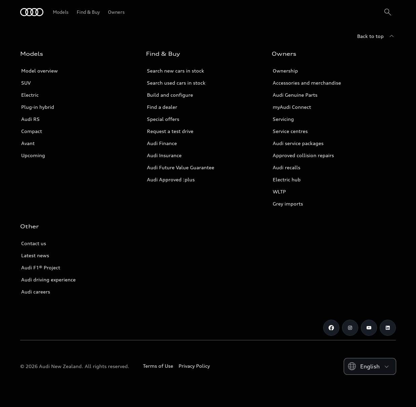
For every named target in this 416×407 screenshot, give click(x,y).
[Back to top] (376, 36)
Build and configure (170, 95)
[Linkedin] (388, 328)
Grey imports (288, 204)
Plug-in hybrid (37, 107)
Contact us (33, 243)
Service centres (290, 131)
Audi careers (35, 292)
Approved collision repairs (303, 155)
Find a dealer (162, 107)
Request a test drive (170, 131)
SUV (26, 83)
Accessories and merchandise (307, 83)
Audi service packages (298, 143)
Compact (31, 131)
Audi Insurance (164, 155)
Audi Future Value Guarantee (180, 167)
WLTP (279, 191)
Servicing (283, 119)
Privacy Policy (194, 366)
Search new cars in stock (175, 71)
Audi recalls (286, 167)
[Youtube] (369, 328)
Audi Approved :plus (171, 179)
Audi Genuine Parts (295, 95)
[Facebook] (331, 328)
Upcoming (33, 155)
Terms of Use (158, 366)
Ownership (285, 71)
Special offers (163, 119)
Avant (28, 143)
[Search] (388, 12)
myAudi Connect (292, 107)
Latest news (35, 255)
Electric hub (287, 179)
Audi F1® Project (40, 267)
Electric (30, 95)
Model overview (39, 71)
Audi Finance (162, 143)
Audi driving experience (48, 279)
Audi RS (30, 119)
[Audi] (31, 12)
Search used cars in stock (176, 83)
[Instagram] (350, 328)
